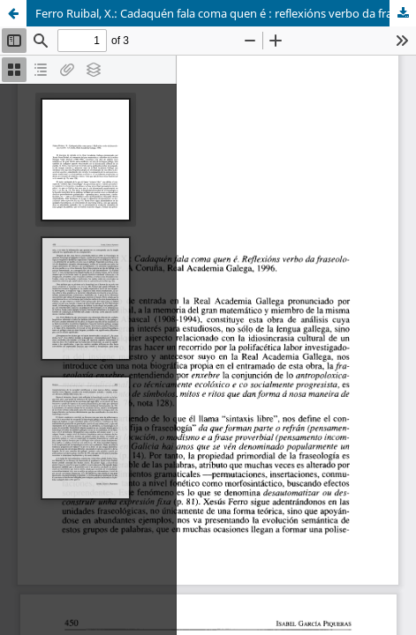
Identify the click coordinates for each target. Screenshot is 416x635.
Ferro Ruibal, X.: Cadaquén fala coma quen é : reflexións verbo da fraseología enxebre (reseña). (225, 13)
